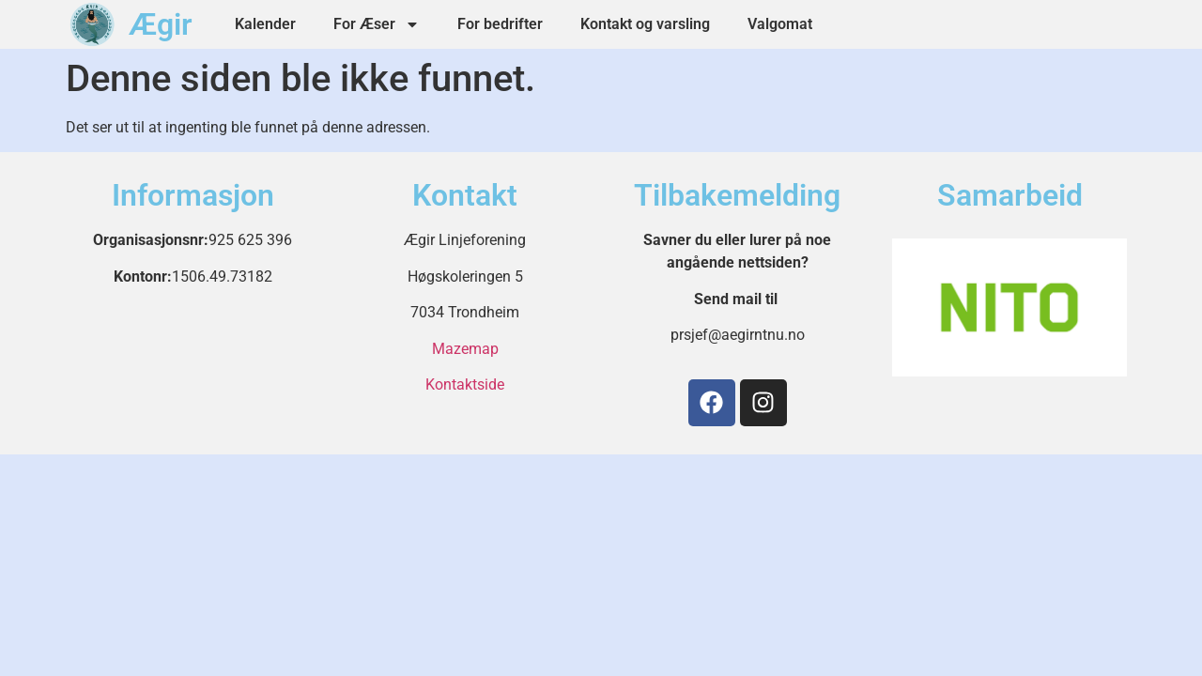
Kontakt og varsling (645, 24)
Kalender (265, 24)
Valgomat (779, 24)
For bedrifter (500, 24)
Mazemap (465, 349)
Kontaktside (464, 384)
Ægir (161, 24)
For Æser (376, 24)
